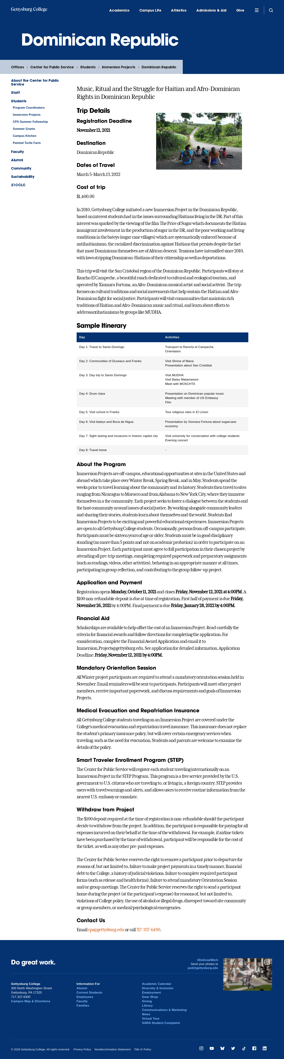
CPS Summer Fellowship (30, 121)
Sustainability (22, 176)
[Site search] (271, 10)
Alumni (17, 160)
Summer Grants (24, 128)
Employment (151, 992)
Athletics (179, 10)
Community (21, 168)
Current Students (90, 992)
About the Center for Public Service (35, 82)
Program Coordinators (29, 107)
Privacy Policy (82, 1049)
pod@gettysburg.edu (203, 968)
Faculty (17, 151)
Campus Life (150, 10)
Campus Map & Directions (30, 1001)
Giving (147, 1001)
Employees (85, 997)
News (146, 1014)
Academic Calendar (156, 984)
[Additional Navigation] (257, 10)
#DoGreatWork (207, 960)
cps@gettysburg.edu (106, 929)
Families (83, 1005)
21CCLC (18, 185)
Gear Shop (150, 997)
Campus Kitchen (24, 135)
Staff (15, 92)
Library (147, 1005)
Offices (17, 67)
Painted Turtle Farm (27, 142)
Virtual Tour (151, 1018)
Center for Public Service (52, 67)
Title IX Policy (142, 1049)
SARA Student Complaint (161, 1023)
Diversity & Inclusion (158, 988)
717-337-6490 (148, 929)
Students (88, 67)
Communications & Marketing (164, 1010)
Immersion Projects (118, 67)
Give (240, 10)
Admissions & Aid (211, 10)
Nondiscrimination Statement (113, 1049)
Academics (119, 10)
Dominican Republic (159, 67)
